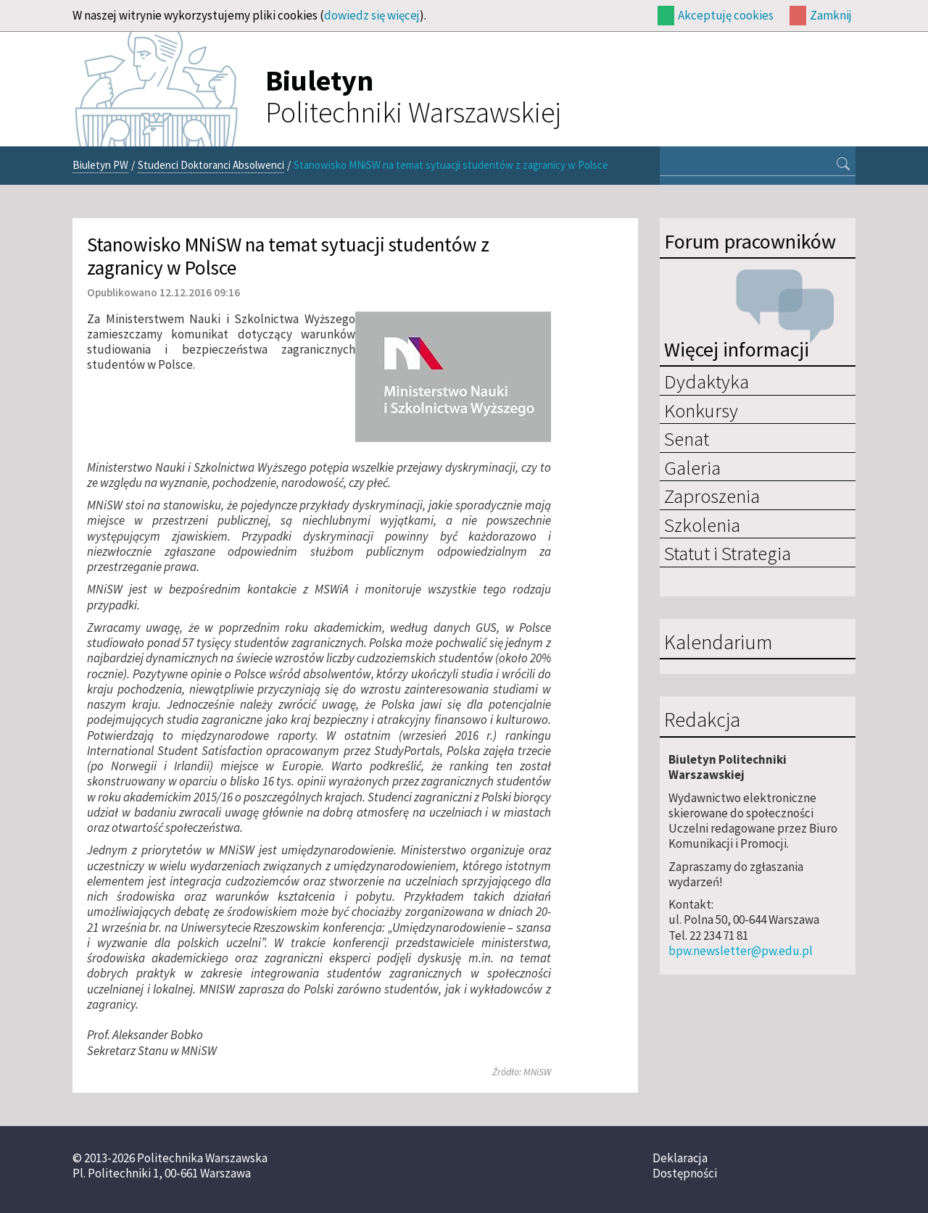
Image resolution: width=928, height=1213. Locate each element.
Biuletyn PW (100, 165)
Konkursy (701, 410)
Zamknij (831, 15)
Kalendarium (718, 642)
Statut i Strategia (727, 553)
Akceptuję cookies (726, 15)
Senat (686, 438)
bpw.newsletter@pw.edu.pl (740, 951)
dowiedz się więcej (372, 15)
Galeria (692, 467)
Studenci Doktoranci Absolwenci (211, 165)
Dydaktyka (706, 381)
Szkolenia (702, 525)
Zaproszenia (712, 496)
